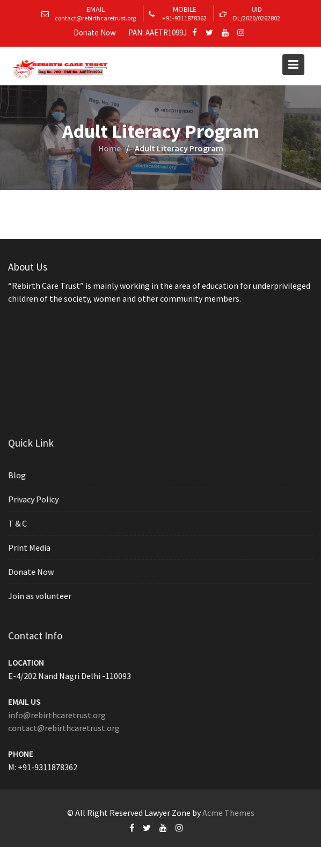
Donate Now (95, 32)
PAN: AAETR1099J (157, 32)
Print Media (31, 547)
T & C (19, 523)
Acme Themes (228, 812)
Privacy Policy (35, 499)
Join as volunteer (41, 595)
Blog (18, 475)
